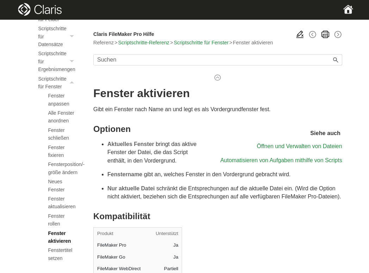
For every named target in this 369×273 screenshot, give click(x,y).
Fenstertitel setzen (60, 254)
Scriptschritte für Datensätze (58, 36)
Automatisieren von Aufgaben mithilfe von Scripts (281, 160)
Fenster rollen (56, 220)
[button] (73, 36)
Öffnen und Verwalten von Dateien (299, 146)
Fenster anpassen (58, 99)
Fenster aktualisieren (61, 202)
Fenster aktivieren (59, 237)
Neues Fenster (56, 185)
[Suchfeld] (217, 59)
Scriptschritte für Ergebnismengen (58, 61)
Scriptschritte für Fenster (58, 83)
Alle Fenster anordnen (61, 116)
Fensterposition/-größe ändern (63, 168)
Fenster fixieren (56, 151)
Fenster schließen (58, 134)
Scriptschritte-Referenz (144, 42)
